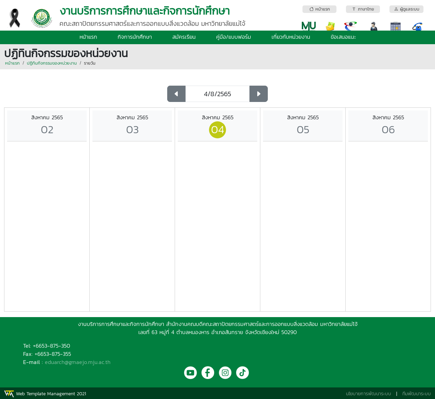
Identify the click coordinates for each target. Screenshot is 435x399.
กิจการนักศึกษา (135, 37)
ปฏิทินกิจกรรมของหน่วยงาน (52, 63)
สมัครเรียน (184, 37)
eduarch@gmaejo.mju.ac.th (77, 362)
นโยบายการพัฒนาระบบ (368, 393)
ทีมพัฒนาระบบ (416, 393)
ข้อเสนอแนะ (343, 37)
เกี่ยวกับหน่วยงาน (291, 37)
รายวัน (89, 63)
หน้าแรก (88, 37)
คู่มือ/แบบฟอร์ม (233, 37)
